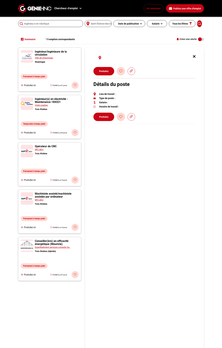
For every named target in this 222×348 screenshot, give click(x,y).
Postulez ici (28, 85)
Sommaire (28, 39)
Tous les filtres (182, 23)
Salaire (156, 23)
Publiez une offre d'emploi (185, 8)
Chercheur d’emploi (66, 8)
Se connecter (153, 8)
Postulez (103, 71)
